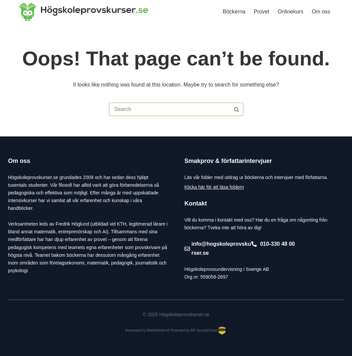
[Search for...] (169, 109)
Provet (261, 11)
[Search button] (236, 109)
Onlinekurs (290, 11)
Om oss (321, 11)
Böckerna (234, 11)
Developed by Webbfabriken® (147, 330)
